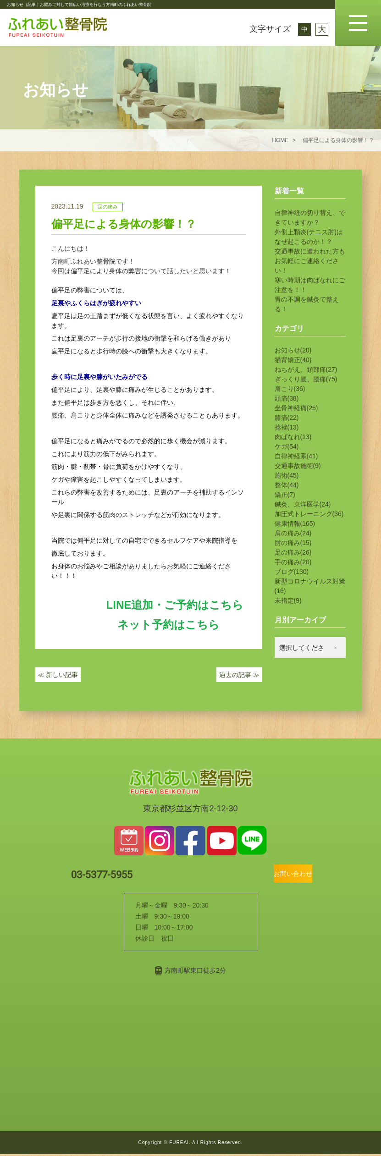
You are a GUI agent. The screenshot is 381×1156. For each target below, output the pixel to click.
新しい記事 (58, 676)
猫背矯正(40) (293, 359)
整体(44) (287, 485)
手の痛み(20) (293, 562)
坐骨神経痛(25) (296, 408)
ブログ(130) (292, 571)
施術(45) (287, 475)
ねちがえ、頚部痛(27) (306, 369)
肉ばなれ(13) (293, 436)
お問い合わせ (277, 874)
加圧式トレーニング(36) (309, 513)
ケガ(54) (287, 446)
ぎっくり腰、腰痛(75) (306, 379)
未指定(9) (288, 600)
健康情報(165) (295, 523)
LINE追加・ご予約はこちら (175, 605)
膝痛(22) (287, 417)
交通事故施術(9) (298, 465)
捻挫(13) (287, 427)
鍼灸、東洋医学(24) (303, 504)
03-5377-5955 (122, 875)
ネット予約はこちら (168, 624)
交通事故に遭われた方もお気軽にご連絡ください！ (310, 261)
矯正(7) (285, 494)
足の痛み (108, 206)
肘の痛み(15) (293, 542)
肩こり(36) (290, 388)
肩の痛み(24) (293, 533)
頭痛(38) (287, 398)
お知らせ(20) (293, 350)
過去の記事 (239, 676)
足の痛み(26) (293, 552)
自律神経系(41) (296, 456)
